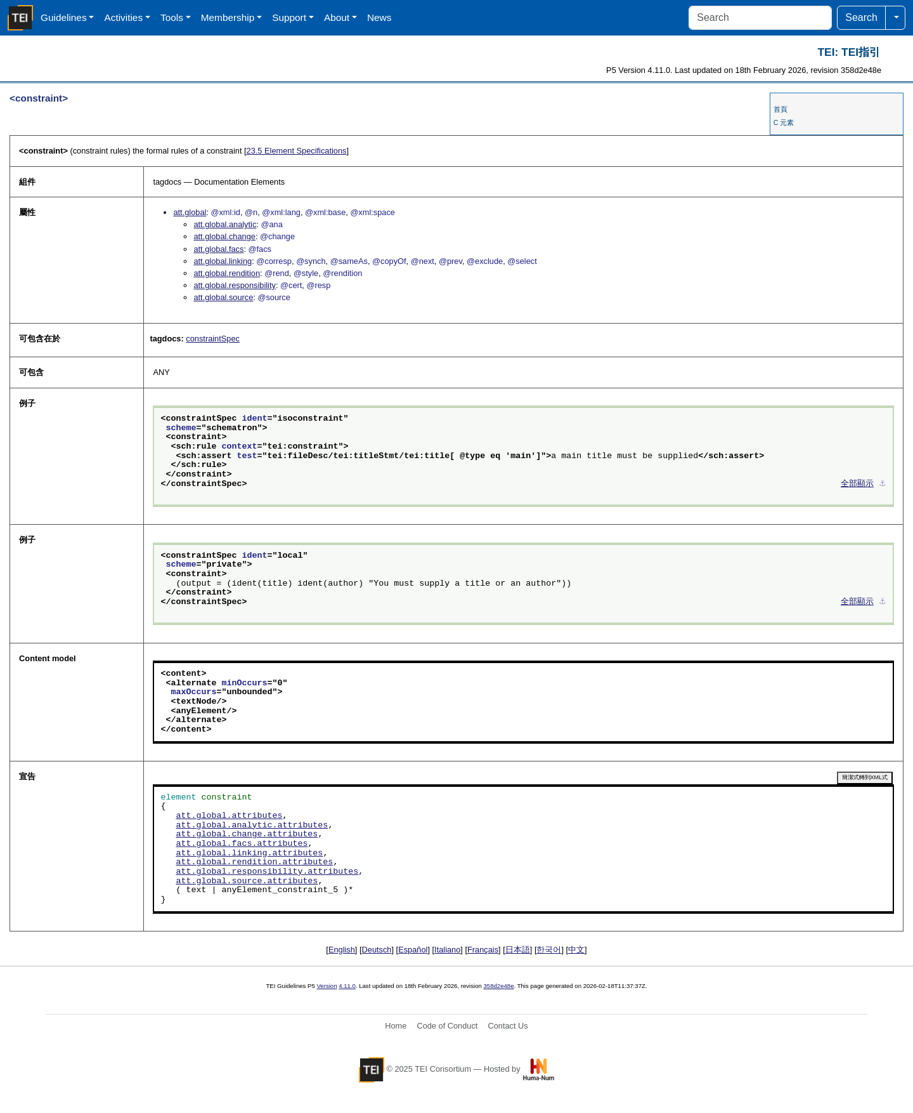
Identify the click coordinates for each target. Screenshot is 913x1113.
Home (395, 1026)
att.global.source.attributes (247, 881)
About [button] (336, 17)
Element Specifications (297, 150)
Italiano (447, 949)
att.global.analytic (224, 224)
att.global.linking (222, 261)
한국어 (548, 949)
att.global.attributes (229, 816)
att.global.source (223, 297)
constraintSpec (213, 338)
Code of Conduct (447, 1026)
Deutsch (377, 949)
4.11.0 (347, 985)
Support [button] (289, 17)
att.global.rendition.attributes (254, 862)
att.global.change (224, 236)
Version (327, 985)
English (341, 949)
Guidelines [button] (64, 17)
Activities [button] (123, 17)
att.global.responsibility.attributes (267, 872)
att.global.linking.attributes (249, 853)
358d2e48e (498, 985)
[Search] (760, 18)
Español (412, 949)
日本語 (517, 949)
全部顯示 (857, 484)
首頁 (780, 109)
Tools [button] (171, 17)
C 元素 (784, 122)
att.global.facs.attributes (242, 844)
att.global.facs (218, 249)
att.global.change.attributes (247, 834)
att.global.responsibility (234, 285)
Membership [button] (228, 17)
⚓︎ (882, 484)
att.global (189, 212)
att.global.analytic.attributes (252, 825)
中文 (576, 949)
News (379, 17)
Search (861, 17)
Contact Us (508, 1026)
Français (482, 949)
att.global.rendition (226, 273)
